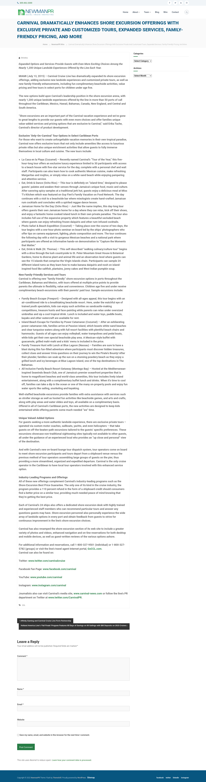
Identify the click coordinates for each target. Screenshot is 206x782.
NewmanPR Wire (58, 44)
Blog (157, 12)
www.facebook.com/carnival (59, 569)
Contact (175, 12)
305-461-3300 (26, 3)
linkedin (176, 778)
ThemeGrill (57, 778)
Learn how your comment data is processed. (72, 760)
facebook (160, 778)
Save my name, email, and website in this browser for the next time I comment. (54, 735)
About (135, 12)
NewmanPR (35, 778)
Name (20, 689)
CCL (23, 605)
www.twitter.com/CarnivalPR (65, 597)
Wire (166, 12)
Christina (24, 58)
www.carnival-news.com (88, 593)
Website (20, 720)
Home (125, 12)
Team (146, 12)
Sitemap (91, 777)
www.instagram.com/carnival (49, 585)
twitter (168, 778)
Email (20, 704)
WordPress (81, 778)
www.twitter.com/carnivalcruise (46, 560)
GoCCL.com (95, 548)
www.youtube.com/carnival (46, 577)
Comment (22, 656)
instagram (185, 778)
